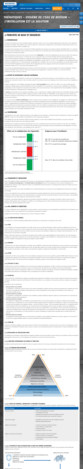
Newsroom (77, 4)
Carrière (65, 4)
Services (48, 8)
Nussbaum (71, 4)
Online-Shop (56, 8)
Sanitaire (5, 8)
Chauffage (14, 8)
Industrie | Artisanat (26, 8)
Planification (39, 8)
